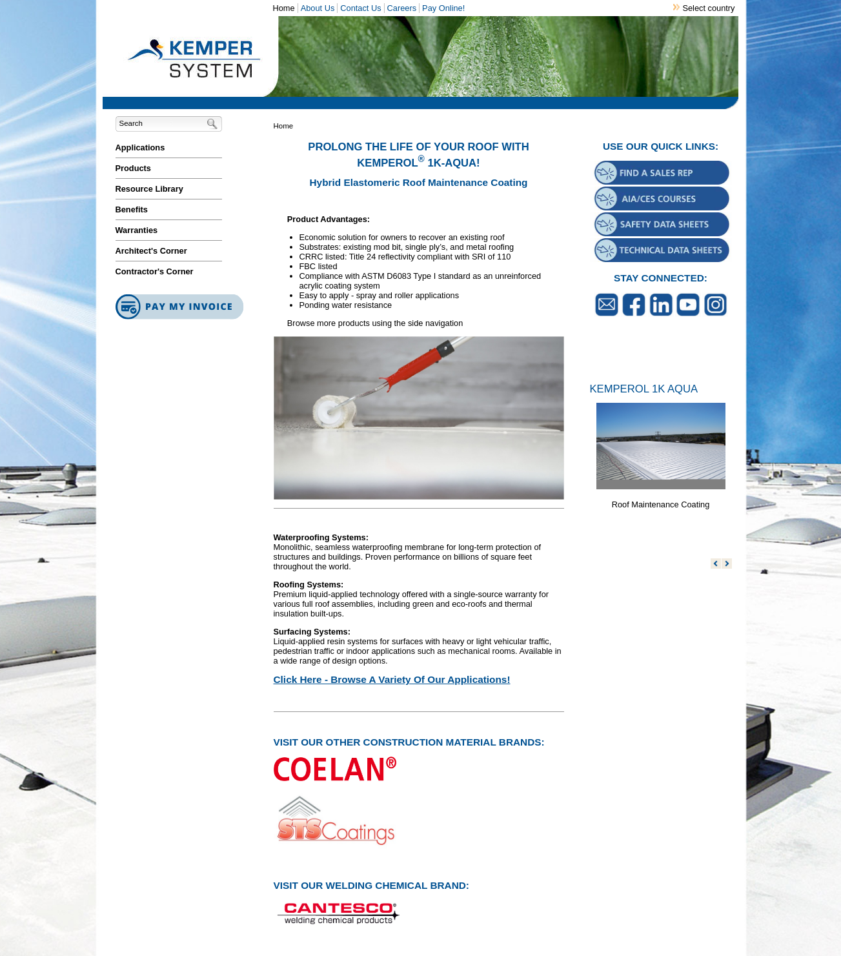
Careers (402, 8)
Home (284, 8)
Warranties (137, 230)
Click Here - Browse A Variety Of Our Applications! (392, 679)
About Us (318, 8)
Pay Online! (443, 8)
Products (133, 168)
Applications (140, 147)
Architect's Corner (151, 251)
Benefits (132, 209)
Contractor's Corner (155, 271)
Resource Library (149, 189)
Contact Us (360, 8)
